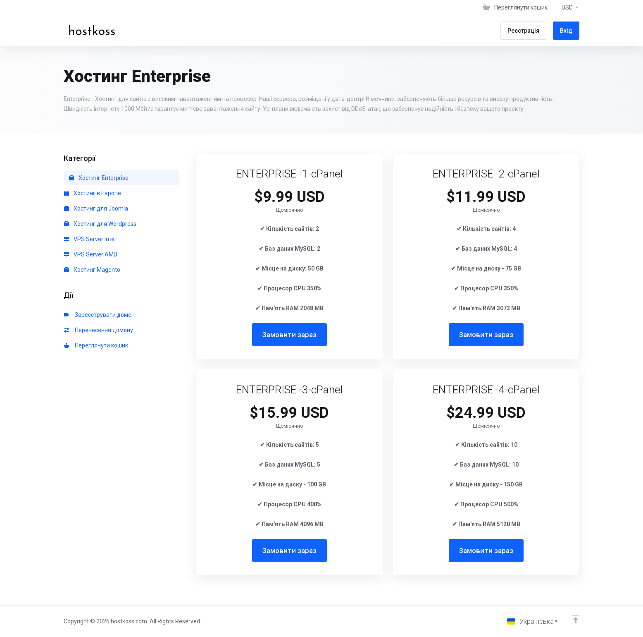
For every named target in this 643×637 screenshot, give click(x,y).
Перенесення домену (98, 330)
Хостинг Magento (92, 269)
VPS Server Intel (90, 239)
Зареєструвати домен (99, 314)
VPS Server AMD (90, 254)
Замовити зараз (289, 334)
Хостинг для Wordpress (100, 223)
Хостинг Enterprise (99, 178)
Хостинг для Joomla (96, 208)
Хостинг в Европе (92, 193)
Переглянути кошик (96, 345)
